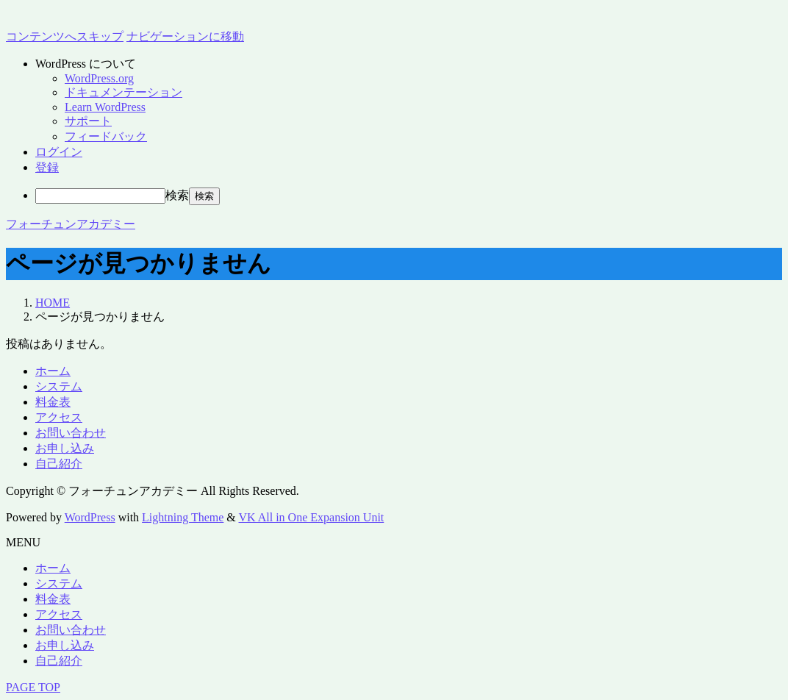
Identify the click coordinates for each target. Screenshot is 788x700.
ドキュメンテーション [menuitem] (123, 92)
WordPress (90, 517)
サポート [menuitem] (88, 121)
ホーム (53, 371)
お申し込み (64, 448)
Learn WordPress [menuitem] (105, 107)
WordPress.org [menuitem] (99, 78)
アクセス (58, 417)
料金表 (53, 402)
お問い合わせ (70, 432)
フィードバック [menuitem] (106, 136)
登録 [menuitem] (47, 167)
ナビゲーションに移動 (185, 36)
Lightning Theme (182, 517)
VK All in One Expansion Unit (311, 517)
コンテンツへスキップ (64, 36)
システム (58, 386)
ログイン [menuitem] (58, 152)
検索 (177, 195)
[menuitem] (408, 64)
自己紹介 (58, 463)
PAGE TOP (33, 687)
